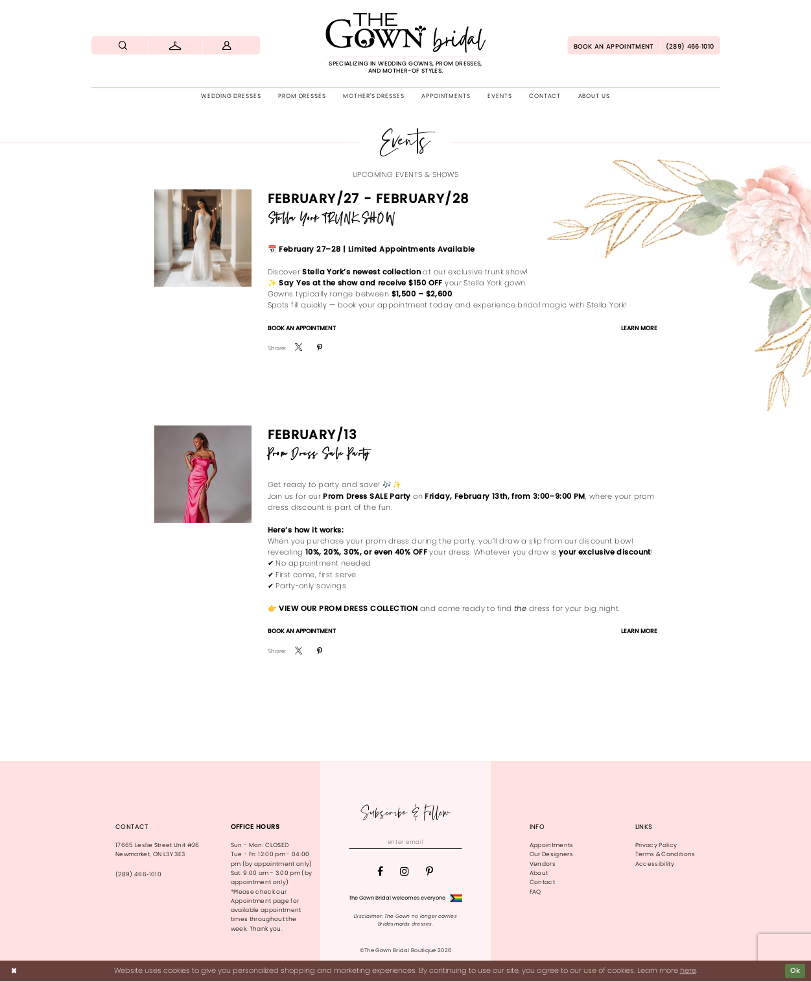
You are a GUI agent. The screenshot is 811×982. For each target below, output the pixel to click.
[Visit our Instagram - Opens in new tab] (404, 872)
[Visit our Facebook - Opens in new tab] (380, 872)
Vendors (543, 864)
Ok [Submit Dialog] (795, 971)
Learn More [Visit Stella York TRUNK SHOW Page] (639, 328)
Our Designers (551, 854)
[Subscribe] (456, 842)
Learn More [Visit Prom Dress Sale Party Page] (639, 631)
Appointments (552, 845)
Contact (542, 882)
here (688, 971)
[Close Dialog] (14, 971)
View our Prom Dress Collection (348, 608)
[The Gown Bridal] (405, 43)
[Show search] (124, 45)
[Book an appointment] (613, 45)
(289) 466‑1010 (138, 874)
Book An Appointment (302, 328)
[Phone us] (690, 45)
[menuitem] (124, 45)
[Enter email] (405, 842)
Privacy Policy (656, 845)
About (539, 873)
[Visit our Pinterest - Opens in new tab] (429, 872)
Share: (277, 349)
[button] (227, 45)
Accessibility (654, 864)
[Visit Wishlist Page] (175, 45)
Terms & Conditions (665, 854)
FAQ (535, 892)
